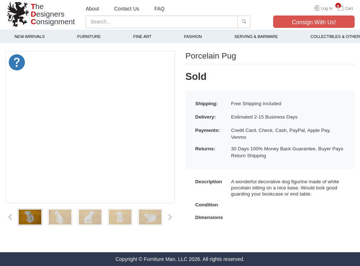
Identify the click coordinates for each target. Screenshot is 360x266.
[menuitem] (30, 217)
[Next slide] (170, 217)
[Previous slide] (10, 217)
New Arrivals (29, 36)
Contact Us (126, 9)
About (92, 9)
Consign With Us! (314, 22)
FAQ (159, 9)
